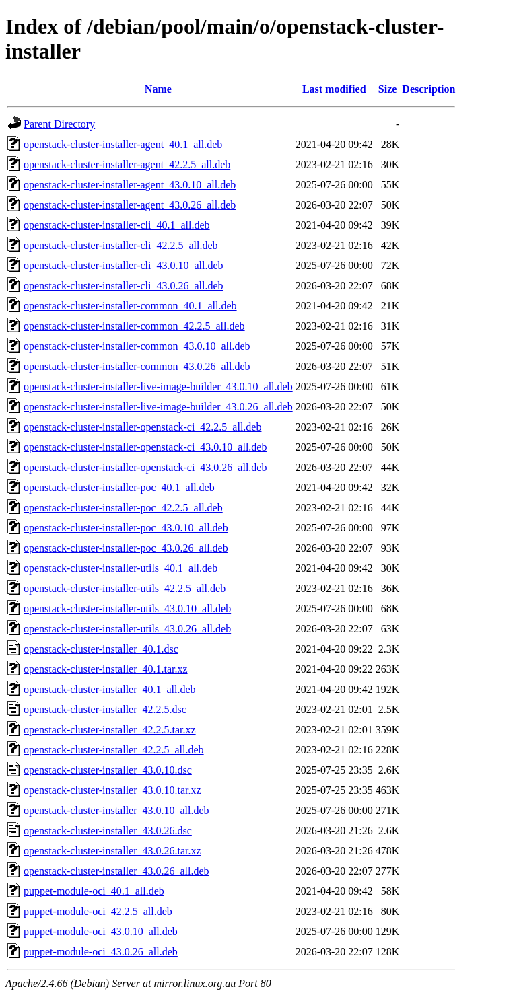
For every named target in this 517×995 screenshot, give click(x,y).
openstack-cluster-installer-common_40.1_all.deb (130, 305)
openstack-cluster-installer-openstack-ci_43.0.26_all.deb (145, 467)
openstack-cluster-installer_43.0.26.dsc (108, 830)
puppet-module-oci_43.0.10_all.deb (101, 931)
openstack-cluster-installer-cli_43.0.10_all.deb (123, 265)
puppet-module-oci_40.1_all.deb (94, 891)
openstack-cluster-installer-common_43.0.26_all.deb (137, 366)
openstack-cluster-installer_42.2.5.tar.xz (110, 729)
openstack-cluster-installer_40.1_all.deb (110, 689)
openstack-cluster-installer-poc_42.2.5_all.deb (123, 507)
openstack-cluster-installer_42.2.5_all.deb (114, 750)
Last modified (334, 89)
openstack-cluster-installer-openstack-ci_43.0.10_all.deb (145, 447)
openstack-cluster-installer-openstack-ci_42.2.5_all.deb (142, 427)
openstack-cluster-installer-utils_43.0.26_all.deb (127, 628)
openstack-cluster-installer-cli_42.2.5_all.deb (121, 245)
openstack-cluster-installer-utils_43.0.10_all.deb (127, 608)
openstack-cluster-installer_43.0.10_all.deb (116, 810)
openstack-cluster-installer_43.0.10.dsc (108, 770)
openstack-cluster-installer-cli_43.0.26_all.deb (123, 285)
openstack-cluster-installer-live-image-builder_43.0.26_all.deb (158, 406)
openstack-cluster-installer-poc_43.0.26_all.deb (126, 548)
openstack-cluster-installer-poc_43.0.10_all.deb (126, 527)
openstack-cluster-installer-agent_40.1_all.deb (123, 144)
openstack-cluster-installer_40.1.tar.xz (106, 669)
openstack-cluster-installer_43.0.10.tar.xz (112, 790)
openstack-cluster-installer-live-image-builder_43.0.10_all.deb (158, 386)
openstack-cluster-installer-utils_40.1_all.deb (120, 568)
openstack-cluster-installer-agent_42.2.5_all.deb (127, 164)
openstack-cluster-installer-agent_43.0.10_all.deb (130, 184)
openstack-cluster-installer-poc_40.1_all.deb (119, 487)
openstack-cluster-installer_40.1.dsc (101, 649)
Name (158, 89)
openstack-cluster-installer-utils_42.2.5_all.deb (125, 588)
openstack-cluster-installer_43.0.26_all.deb (116, 871)
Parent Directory (59, 124)
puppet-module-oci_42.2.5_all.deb (98, 911)
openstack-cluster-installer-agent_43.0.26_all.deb (130, 205)
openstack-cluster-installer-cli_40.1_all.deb (117, 225)
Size (387, 89)
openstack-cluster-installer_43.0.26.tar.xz (112, 850)
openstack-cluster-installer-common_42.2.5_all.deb (134, 326)
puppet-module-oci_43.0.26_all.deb (101, 951)
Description (428, 89)
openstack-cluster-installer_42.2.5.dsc (105, 709)
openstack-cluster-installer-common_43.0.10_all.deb (137, 346)
